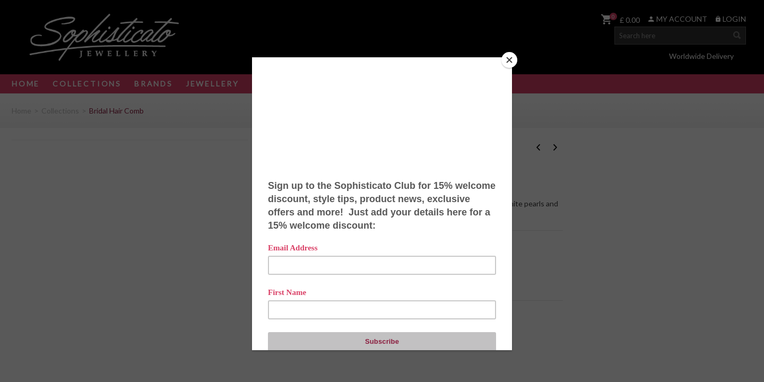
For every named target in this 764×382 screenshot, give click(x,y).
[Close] (509, 60)
